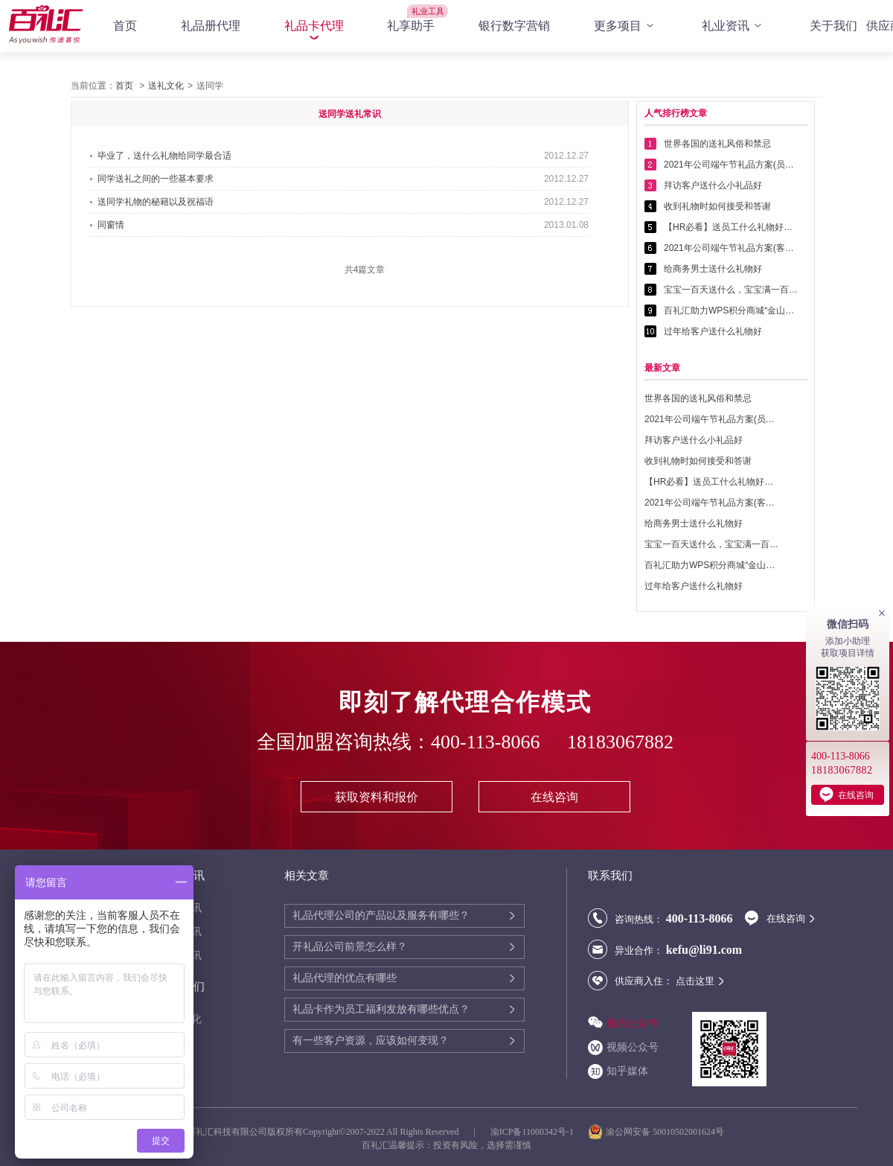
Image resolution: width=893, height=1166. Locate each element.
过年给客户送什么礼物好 (713, 331)
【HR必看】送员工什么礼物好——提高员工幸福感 (731, 227)
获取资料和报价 (376, 797)
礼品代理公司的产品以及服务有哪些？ (381, 915)
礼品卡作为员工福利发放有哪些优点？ (381, 1009)
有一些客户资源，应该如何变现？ (370, 1040)
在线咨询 (554, 797)
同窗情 (110, 225)
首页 (125, 25)
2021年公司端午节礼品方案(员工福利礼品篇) (731, 164)
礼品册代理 (210, 25)
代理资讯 (181, 908)
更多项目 (626, 26)
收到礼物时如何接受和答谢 (717, 206)
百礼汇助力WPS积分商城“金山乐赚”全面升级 (731, 310)
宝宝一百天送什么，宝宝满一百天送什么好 (731, 289)
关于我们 (833, 25)
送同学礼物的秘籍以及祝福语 (155, 202)
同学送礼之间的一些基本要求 (155, 178)
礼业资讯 (734, 26)
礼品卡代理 (314, 25)
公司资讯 (181, 931)
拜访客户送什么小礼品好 (713, 185)
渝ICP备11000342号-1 (532, 1132)
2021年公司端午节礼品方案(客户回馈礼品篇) (731, 248)
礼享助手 (411, 25)
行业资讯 (181, 955)
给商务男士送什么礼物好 (713, 269)
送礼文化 (166, 85)
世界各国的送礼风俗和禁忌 (717, 143)
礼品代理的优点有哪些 (344, 978)
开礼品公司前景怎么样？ (349, 946)
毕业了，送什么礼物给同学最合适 (164, 155)
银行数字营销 (514, 25)
